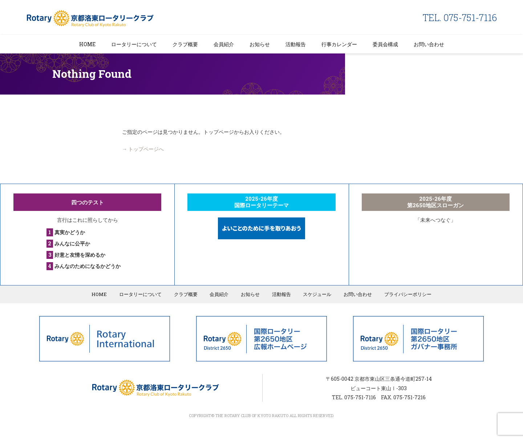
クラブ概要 (185, 44)
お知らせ (260, 44)
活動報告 (295, 44)
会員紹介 (224, 44)
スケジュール (317, 294)
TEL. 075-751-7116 (460, 18)
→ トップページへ (143, 148)
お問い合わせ (429, 44)
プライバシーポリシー (406, 294)
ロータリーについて (134, 44)
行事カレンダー (339, 44)
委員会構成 (385, 44)
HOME (87, 44)
